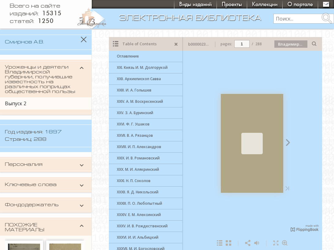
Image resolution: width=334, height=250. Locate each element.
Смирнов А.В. (24, 42)
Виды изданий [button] (195, 4)
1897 (53, 132)
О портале (300, 4)
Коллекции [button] (264, 4)
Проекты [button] (232, 4)
